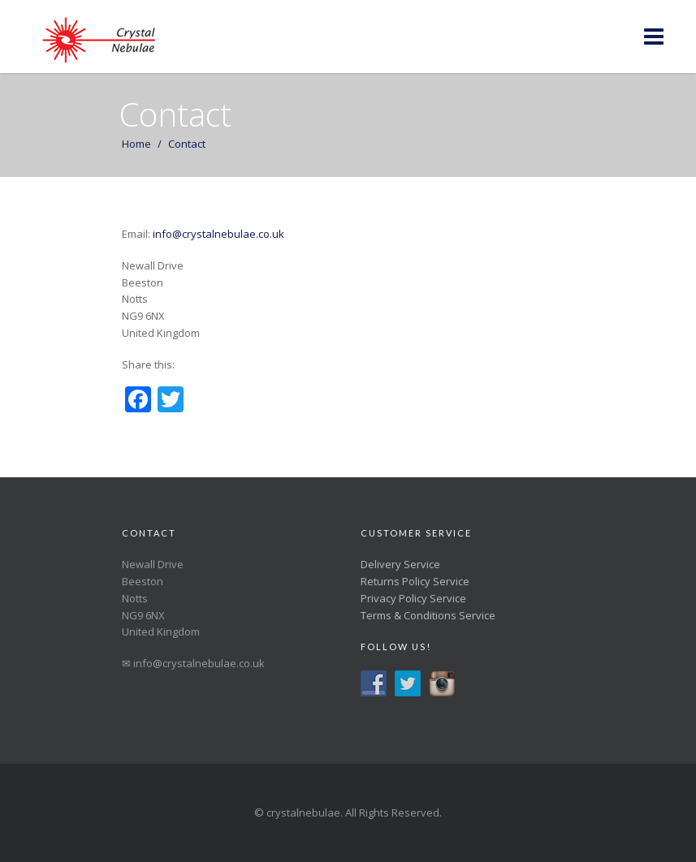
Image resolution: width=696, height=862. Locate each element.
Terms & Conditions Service (428, 615)
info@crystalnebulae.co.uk (217, 233)
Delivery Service (400, 564)
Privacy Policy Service (413, 598)
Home (136, 143)
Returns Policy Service (415, 581)
